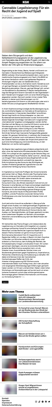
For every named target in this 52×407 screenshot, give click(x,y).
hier (22, 277)
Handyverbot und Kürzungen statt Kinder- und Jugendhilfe (31, 348)
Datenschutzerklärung (11, 405)
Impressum (7, 403)
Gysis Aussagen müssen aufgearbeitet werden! (29, 373)
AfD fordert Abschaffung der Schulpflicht (29, 322)
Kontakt (5, 398)
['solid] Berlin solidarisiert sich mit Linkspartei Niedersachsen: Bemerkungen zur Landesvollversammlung (32, 298)
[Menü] (3, 2)
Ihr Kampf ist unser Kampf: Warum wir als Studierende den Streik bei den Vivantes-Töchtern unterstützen (34, 310)
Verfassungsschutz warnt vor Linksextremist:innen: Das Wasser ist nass (30, 361)
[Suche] (49, 2)
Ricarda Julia (8, 15)
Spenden (6, 400)
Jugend (5, 282)
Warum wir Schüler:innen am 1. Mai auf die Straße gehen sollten (32, 335)
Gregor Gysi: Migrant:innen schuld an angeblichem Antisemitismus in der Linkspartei (33, 387)
